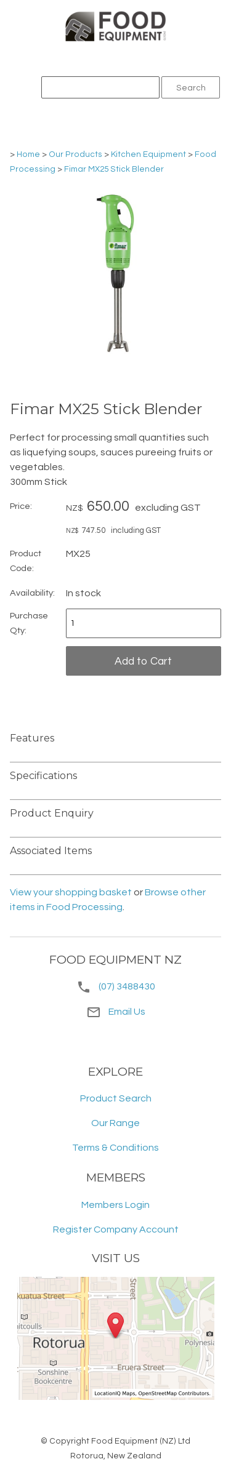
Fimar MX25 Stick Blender (114, 169)
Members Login (115, 1205)
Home (28, 154)
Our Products (75, 154)
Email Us (115, 1012)
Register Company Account (116, 1229)
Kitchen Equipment (148, 154)
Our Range (115, 1123)
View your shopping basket (71, 892)
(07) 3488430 (127, 986)
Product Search (116, 1098)
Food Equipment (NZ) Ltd (140, 1441)
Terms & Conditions (115, 1148)
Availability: (32, 593)
